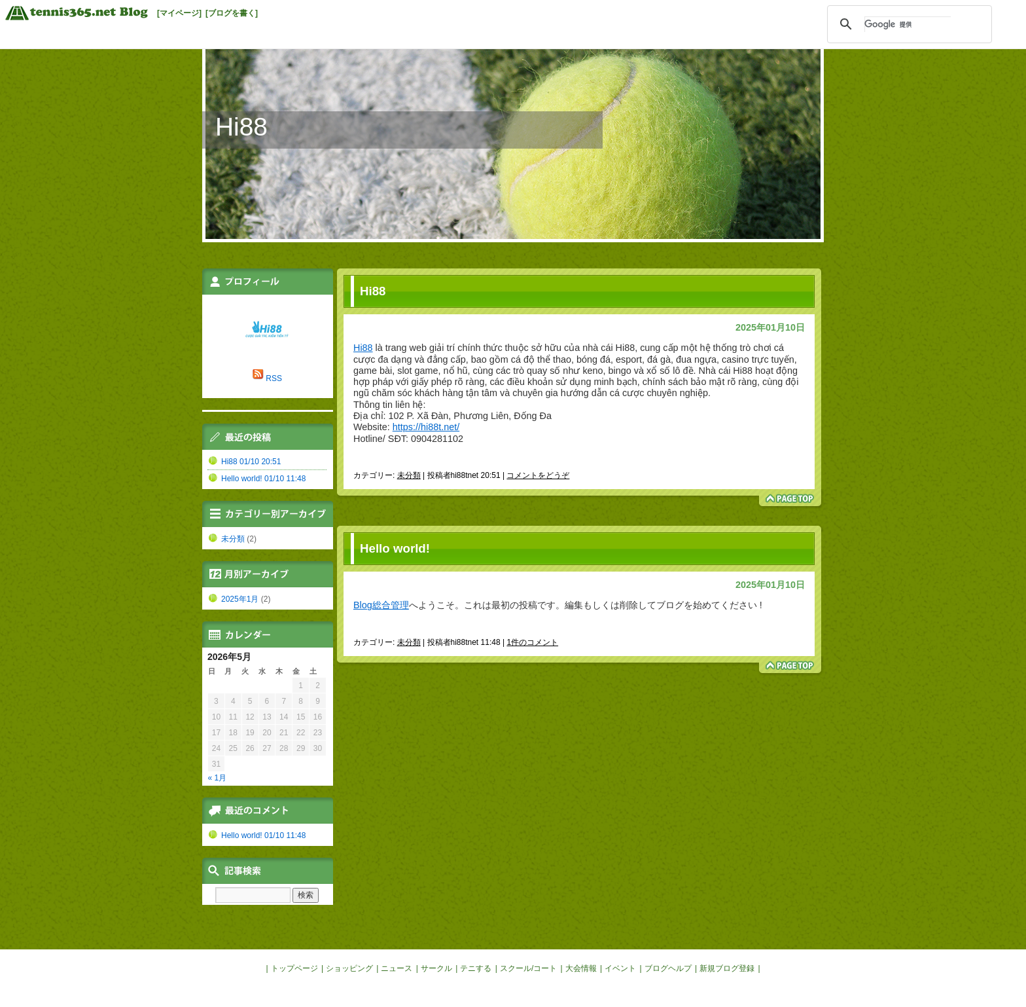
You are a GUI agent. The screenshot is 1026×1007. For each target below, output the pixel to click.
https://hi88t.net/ (426, 427)
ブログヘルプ (668, 968)
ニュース (396, 968)
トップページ (294, 968)
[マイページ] (179, 13)
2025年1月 (239, 599)
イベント (620, 968)
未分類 (409, 475)
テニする (475, 968)
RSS (274, 378)
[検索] (907, 24)
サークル (436, 968)
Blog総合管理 (381, 605)
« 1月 (217, 777)
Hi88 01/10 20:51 (251, 461)
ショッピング (349, 968)
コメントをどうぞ (537, 475)
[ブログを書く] (231, 13)
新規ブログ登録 (726, 968)
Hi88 (241, 127)
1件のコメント (532, 642)
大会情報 (581, 968)
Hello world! (395, 548)
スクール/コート (528, 968)
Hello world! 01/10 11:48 (263, 478)
